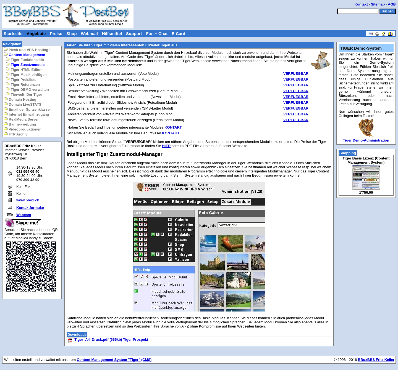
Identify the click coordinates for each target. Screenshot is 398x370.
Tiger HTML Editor (24, 69)
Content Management (24, 54)
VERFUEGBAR (295, 73)
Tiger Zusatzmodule (25, 64)
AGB (392, 4)
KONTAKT (173, 127)
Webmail (89, 33)
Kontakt (361, 4)
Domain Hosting (20, 99)
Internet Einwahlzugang (26, 114)
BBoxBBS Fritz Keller (376, 360)
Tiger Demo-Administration (366, 140)
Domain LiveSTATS (22, 104)
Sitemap (378, 4)
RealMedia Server (21, 119)
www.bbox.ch (27, 200)
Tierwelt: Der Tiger (24, 94)
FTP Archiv (16, 134)
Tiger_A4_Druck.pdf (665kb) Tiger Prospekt (107, 339)
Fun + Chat (156, 33)
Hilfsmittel (112, 33)
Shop (71, 33)
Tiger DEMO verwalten (27, 89)
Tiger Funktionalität (25, 59)
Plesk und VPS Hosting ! (27, 49)
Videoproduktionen (22, 129)
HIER (166, 146)
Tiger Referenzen (23, 84)
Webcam (23, 215)
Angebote (36, 33)
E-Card (178, 33)
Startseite (13, 33)
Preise (56, 33)
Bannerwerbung (20, 124)
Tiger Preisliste (21, 79)
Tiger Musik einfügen (26, 74)
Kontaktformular (30, 208)
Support (134, 33)
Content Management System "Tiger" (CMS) (114, 360)
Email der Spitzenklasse (27, 109)
